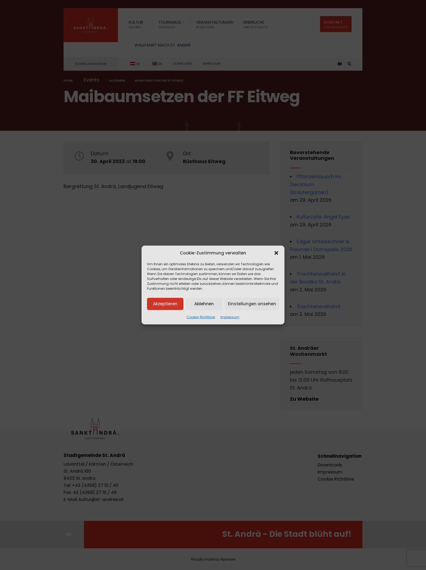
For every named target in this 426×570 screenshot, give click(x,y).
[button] (276, 253)
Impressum (229, 316)
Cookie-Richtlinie (201, 316)
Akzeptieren (165, 304)
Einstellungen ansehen (252, 304)
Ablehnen (204, 304)
